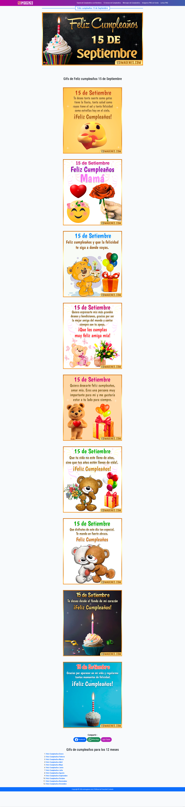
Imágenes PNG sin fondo (150, 3)
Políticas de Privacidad (101, 789)
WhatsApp (93, 739)
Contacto (110, 789)
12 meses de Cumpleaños (112, 3)
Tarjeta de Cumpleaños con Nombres (89, 3)
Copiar (106, 739)
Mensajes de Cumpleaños (131, 3)
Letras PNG (164, 3)
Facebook (80, 739)
